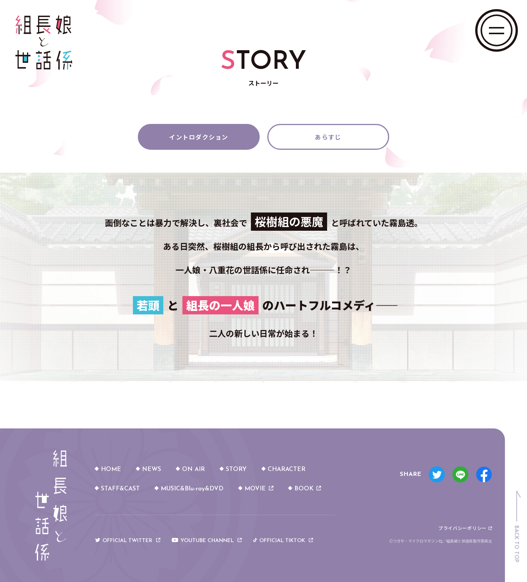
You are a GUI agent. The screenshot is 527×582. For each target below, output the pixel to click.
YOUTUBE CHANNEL (207, 541)
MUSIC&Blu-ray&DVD (192, 489)
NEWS (151, 469)
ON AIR (193, 469)
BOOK (307, 489)
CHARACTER (286, 469)
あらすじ (328, 136)
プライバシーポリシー (465, 528)
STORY (236, 469)
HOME (111, 469)
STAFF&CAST (120, 489)
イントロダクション (198, 136)
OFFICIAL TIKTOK (283, 541)
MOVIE (258, 489)
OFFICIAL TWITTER (127, 541)
